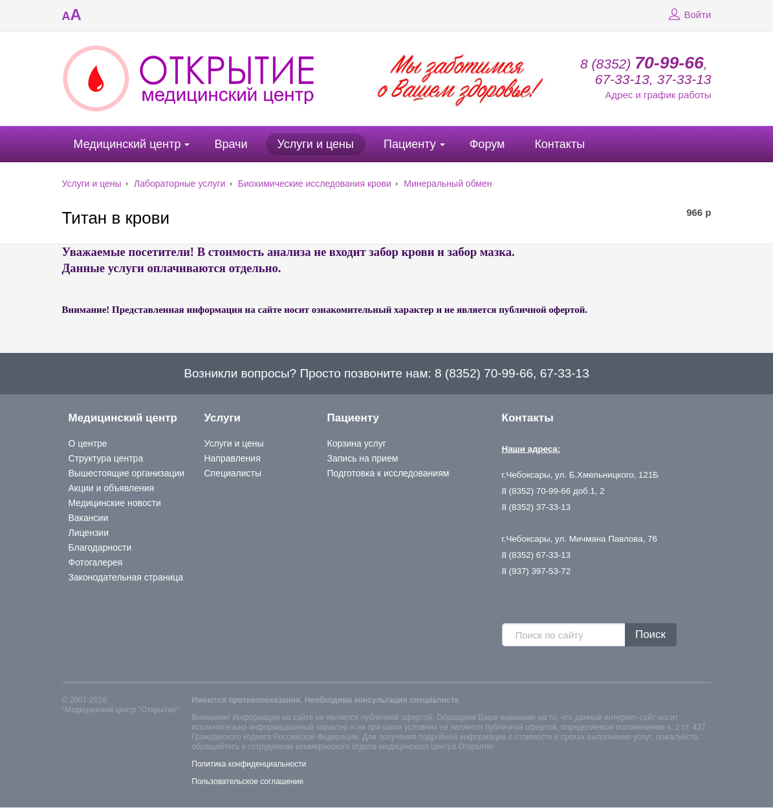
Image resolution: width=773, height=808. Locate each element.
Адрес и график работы (658, 94)
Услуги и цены (316, 144)
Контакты (559, 144)
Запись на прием (362, 458)
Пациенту (410, 144)
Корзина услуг (356, 443)
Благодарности (100, 547)
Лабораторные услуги (179, 183)
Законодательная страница (126, 577)
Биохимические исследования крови (314, 183)
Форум (487, 144)
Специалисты (233, 473)
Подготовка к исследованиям (388, 473)
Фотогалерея (96, 562)
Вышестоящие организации (127, 473)
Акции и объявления (112, 488)
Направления (232, 458)
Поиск (650, 634)
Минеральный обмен (448, 183)
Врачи (230, 144)
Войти (688, 15)
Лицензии (89, 532)
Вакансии (89, 518)
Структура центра (106, 458)
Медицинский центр (127, 144)
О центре (88, 443)
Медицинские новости (115, 503)
